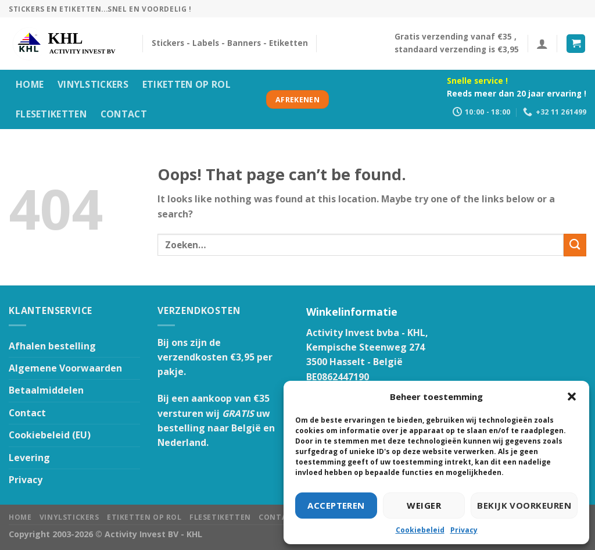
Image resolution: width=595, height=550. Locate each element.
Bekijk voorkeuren (524, 505)
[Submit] (575, 245)
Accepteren (336, 505)
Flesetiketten (51, 114)
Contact (124, 114)
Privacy (464, 530)
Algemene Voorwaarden (65, 368)
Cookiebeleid (420, 530)
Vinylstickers (93, 84)
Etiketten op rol (186, 84)
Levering (29, 457)
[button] (572, 396)
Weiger (424, 505)
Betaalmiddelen (46, 390)
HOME (30, 84)
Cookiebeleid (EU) (50, 434)
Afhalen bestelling (52, 346)
